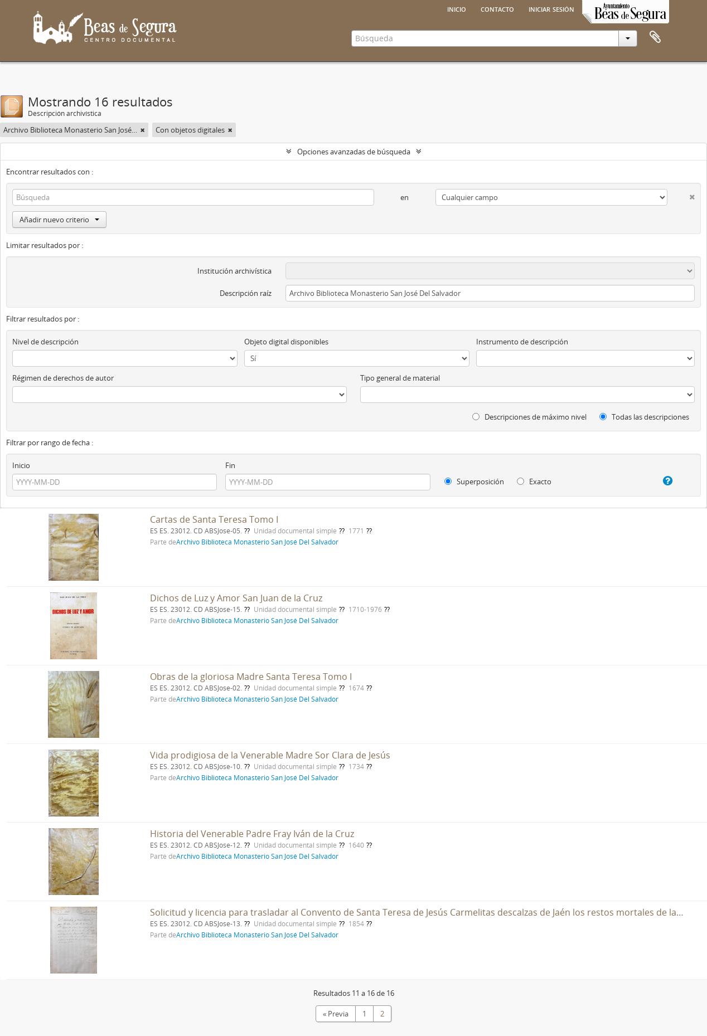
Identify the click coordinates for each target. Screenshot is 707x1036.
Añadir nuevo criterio (59, 220)
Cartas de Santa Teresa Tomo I (214, 519)
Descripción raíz (246, 293)
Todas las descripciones (644, 417)
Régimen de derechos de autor (63, 378)
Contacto (497, 8)
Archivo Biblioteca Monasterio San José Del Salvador (257, 541)
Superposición (474, 481)
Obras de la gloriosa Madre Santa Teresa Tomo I (251, 676)
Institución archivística (234, 271)
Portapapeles (655, 37)
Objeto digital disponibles (286, 342)
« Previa (335, 1014)
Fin (230, 465)
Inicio (456, 8)
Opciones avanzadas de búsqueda (353, 152)
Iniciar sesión (551, 8)
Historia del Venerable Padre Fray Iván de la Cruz (252, 834)
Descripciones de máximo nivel (529, 417)
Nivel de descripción (45, 342)
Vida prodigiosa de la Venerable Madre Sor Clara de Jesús (270, 755)
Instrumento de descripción (522, 342)
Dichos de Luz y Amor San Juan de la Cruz (236, 598)
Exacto (534, 481)
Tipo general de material (400, 378)
